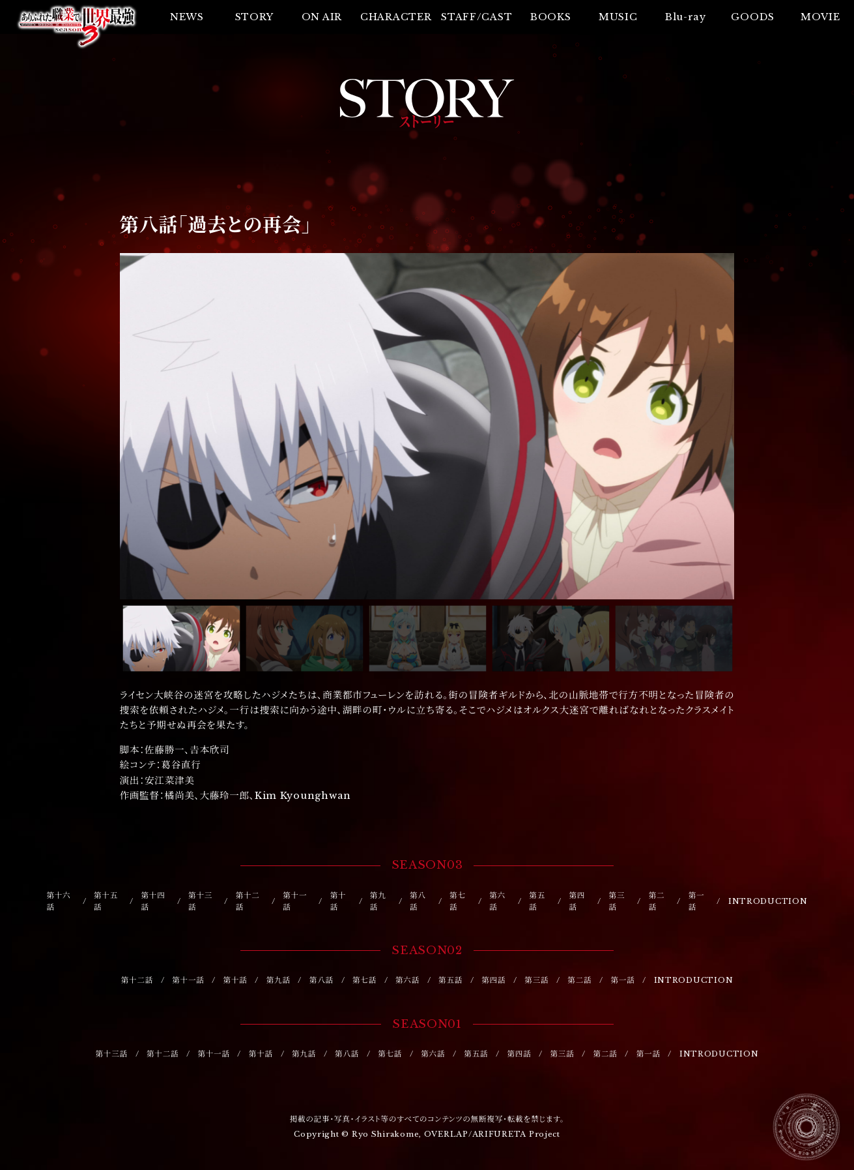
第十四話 (153, 901)
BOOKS (550, 17)
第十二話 (248, 901)
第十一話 (295, 901)
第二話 (657, 901)
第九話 (378, 901)
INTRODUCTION (768, 901)
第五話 (537, 901)
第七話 (457, 901)
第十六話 (58, 901)
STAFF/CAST (476, 17)
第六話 (497, 901)
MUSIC (618, 17)
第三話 (617, 901)
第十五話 (106, 901)
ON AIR (322, 17)
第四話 (577, 901)
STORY (254, 17)
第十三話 (200, 901)
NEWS (187, 17)
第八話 (418, 901)
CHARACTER (396, 17)
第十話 (338, 901)
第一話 (697, 901)
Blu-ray (685, 17)
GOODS (753, 17)
